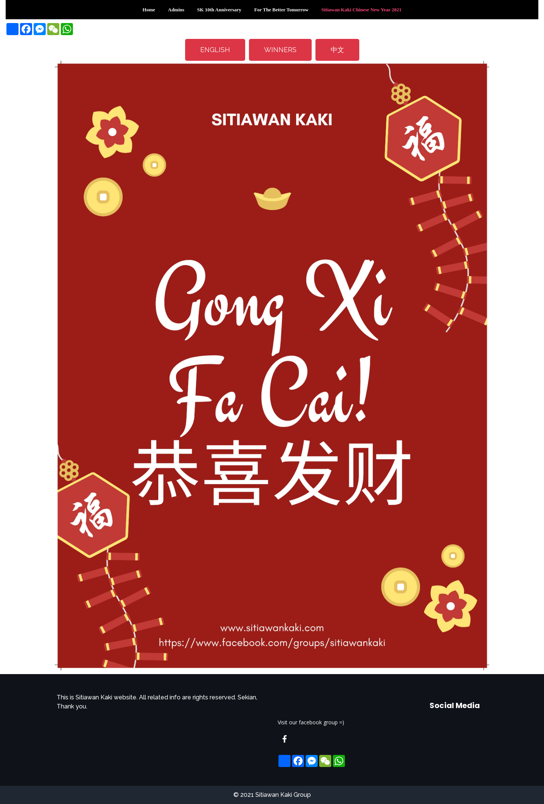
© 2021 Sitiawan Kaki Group (272, 794)
